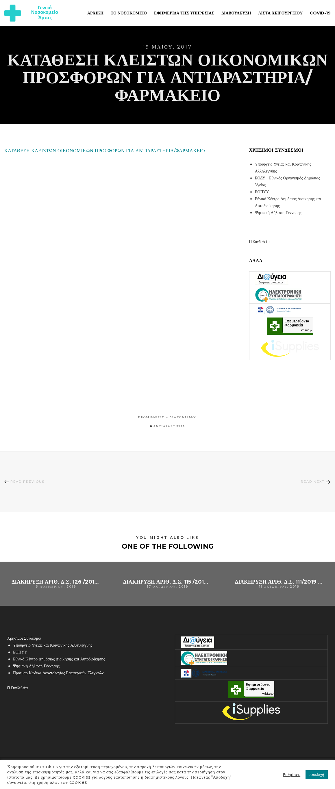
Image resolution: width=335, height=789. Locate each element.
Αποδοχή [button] (316, 774)
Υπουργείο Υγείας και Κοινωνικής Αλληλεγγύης (52, 645)
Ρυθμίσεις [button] (292, 774)
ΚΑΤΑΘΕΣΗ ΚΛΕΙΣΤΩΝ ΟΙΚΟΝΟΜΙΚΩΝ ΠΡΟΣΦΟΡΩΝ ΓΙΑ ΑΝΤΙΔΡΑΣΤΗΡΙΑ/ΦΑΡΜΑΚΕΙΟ (104, 150)
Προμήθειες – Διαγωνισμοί (167, 417)
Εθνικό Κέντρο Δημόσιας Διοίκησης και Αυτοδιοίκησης (59, 659)
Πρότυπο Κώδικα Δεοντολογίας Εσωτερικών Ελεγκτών (58, 672)
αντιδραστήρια (169, 426)
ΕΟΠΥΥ (262, 191)
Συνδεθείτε (260, 241)
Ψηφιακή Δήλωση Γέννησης (278, 212)
